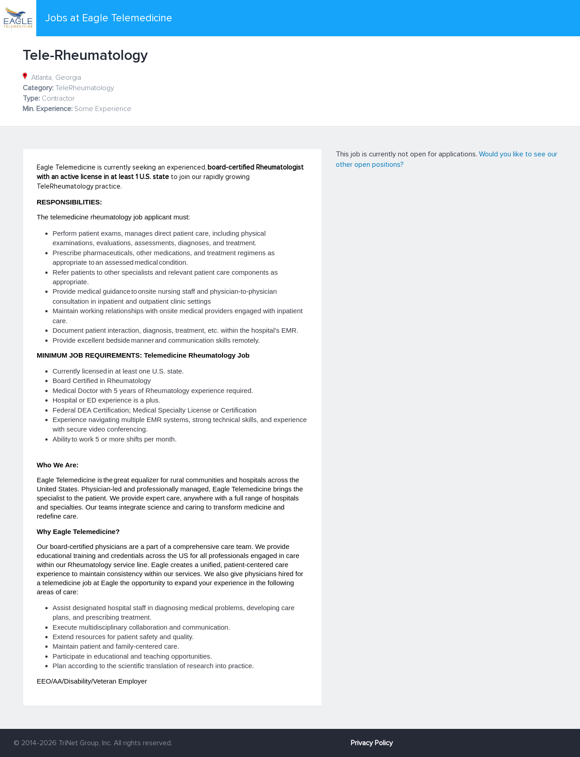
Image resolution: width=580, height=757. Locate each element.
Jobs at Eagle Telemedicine (108, 18)
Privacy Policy (372, 742)
